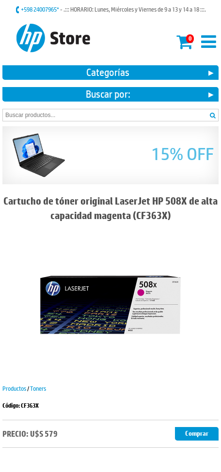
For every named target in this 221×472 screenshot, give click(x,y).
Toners (38, 388)
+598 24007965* (40, 9)
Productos (14, 388)
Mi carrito (185, 40)
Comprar (196, 433)
